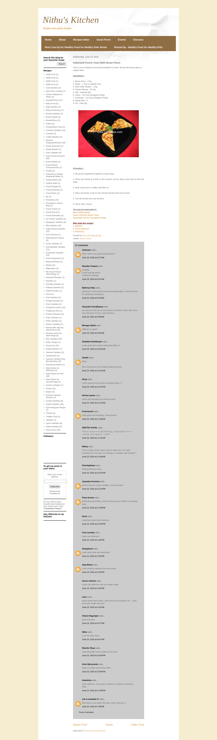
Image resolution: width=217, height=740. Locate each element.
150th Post (50, 74)
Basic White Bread (81, 212)
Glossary (138, 39)
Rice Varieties (52, 339)
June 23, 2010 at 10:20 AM (93, 349)
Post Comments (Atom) (95, 731)
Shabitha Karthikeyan (92, 341)
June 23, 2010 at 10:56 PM (93, 671)
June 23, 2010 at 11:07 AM (93, 387)
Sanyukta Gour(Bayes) (92, 307)
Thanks (49, 413)
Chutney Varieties (53, 130)
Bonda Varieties (53, 113)
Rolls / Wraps (52, 342)
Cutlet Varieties (52, 137)
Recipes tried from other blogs (54, 334)
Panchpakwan (88, 465)
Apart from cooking (54, 91)
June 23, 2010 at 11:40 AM (93, 456)
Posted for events (53, 307)
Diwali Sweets (52, 149)
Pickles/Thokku (52, 291)
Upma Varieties (52, 423)
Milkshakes (51, 268)
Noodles (49, 281)
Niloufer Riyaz (88, 648)
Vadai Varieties (52, 426)
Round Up (50, 345)
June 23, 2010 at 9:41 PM (93, 639)
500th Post (50, 84)
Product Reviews (53, 314)
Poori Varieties (52, 304)
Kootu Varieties (52, 243)
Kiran (84, 516)
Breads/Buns (51, 120)
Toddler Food (51, 416)
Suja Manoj (87, 565)
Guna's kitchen (89, 581)
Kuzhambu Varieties (54, 253)
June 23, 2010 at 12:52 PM (93, 524)
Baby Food (50, 103)
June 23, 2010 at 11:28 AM (93, 419)
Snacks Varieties (53, 385)
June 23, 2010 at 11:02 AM (93, 370)
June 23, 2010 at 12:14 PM (93, 489)
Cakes (49, 123)
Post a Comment (86, 712)
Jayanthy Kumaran (91, 481)
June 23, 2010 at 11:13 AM (93, 403)
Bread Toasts (85, 238)
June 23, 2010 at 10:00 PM (93, 655)
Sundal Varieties (53, 401)
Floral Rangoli (52, 186)
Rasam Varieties (53, 324)
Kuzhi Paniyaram (53, 258)
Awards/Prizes (52, 100)
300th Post (50, 78)
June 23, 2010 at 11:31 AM (93, 438)
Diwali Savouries (53, 146)
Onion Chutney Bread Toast (86, 215)
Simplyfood (87, 549)
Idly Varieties (51, 225)
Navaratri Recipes (54, 277)
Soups (49, 388)
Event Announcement (55, 156)
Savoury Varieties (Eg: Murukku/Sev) (55, 360)
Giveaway (50, 200)
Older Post (137, 724)
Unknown (86, 250)
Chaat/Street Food (54, 127)
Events (122, 39)
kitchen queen (88, 395)
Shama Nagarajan (90, 616)
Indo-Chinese (52, 234)
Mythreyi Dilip (88, 288)
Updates (49, 420)
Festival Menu (52, 180)
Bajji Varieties (52, 107)
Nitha (84, 632)
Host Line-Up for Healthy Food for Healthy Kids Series (76, 47)
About (62, 39)
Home (48, 39)
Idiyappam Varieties (54, 222)
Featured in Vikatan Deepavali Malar (54, 175)
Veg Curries (51, 430)
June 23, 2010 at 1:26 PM (93, 540)
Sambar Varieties (53, 352)
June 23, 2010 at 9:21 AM (93, 279)
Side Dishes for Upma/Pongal (52, 380)
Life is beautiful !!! (90, 699)
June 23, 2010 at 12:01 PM (93, 473)
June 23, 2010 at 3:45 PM (93, 588)
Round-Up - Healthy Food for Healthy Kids (138, 47)
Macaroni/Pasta (53, 261)
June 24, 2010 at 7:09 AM (93, 706)
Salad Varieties (52, 349)
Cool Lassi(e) (88, 532)
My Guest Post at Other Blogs (53, 273)
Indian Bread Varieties (55, 229)
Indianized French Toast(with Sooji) (89, 218)
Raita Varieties (52, 321)
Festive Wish (51, 183)
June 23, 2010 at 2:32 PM (93, 572)
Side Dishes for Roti (54, 373)
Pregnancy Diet (52, 311)
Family (49, 171)
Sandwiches (51, 356)
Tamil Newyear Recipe (55, 407)
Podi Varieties (52, 297)
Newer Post (80, 724)
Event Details (52, 162)
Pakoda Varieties (53, 287)
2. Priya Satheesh (81, 229)
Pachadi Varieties (53, 284)
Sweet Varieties (52, 404)
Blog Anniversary (53, 110)
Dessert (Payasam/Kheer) (53, 141)
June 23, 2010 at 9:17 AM (93, 257)
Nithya (85, 446)
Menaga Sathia (89, 325)
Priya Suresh (88, 497)
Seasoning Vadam (54, 364)
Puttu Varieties (52, 317)
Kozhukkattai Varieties (55, 247)
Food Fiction (51, 193)
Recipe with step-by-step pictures (55, 328)
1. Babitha (77, 226)
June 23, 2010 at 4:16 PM (93, 607)
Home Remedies (53, 215)
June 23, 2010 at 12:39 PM (93, 508)
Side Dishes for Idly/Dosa (52, 369)
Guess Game (52, 209)
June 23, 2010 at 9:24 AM (93, 298)
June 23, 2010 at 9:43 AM (93, 333)
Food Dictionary (53, 190)
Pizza (48, 294)
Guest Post (51, 212)
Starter (49, 392)
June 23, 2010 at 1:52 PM (93, 556)
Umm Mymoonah (90, 664)
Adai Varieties (52, 88)
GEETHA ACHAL (90, 427)
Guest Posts (104, 39)
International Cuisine (55, 238)
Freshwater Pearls (52, 508)
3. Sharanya (78, 231)
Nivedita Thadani (90, 266)
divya (84, 379)
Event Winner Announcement (52, 166)
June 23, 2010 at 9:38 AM (93, 317)
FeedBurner (55, 493)
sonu (84, 597)
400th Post (50, 81)
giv (47, 196)
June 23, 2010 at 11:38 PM (93, 690)
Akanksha (86, 680)
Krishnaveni (87, 411)
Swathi (85, 357)
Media (48, 265)
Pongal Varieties (53, 301)
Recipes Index (81, 39)
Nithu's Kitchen (71, 20)
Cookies (49, 133)
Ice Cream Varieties (54, 219)
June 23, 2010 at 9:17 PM (93, 623)
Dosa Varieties (52, 152)
